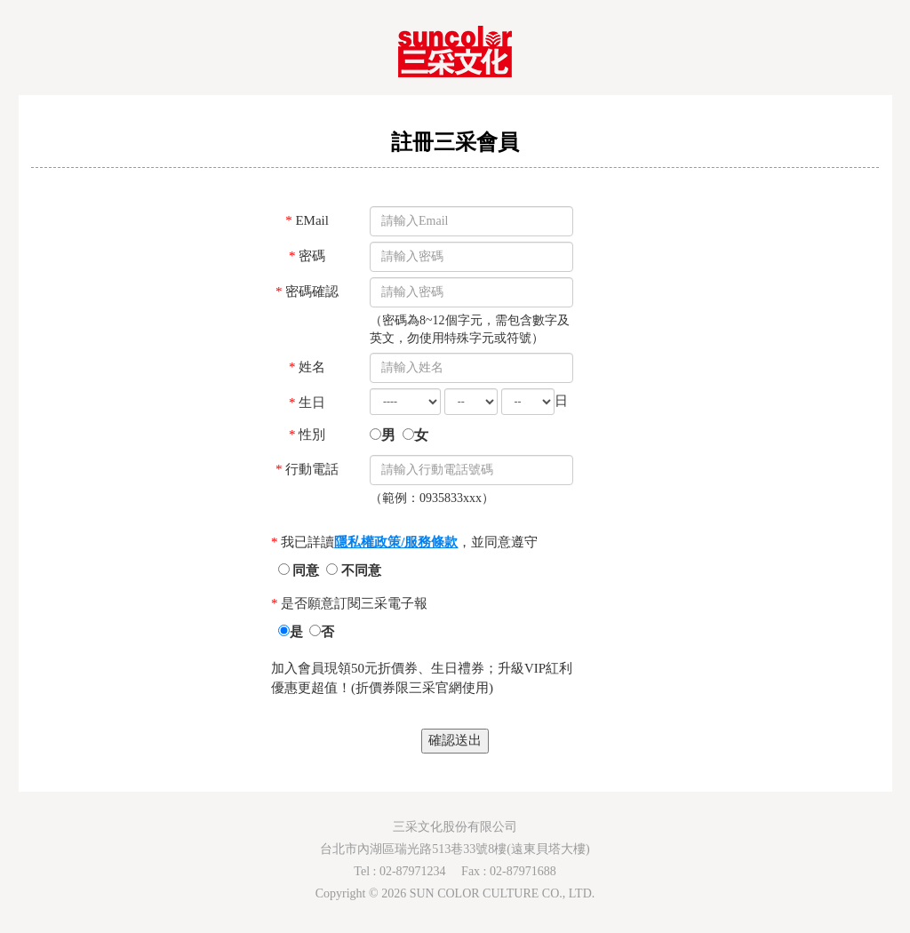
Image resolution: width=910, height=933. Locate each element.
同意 (300, 570)
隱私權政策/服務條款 (396, 542)
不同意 (353, 570)
